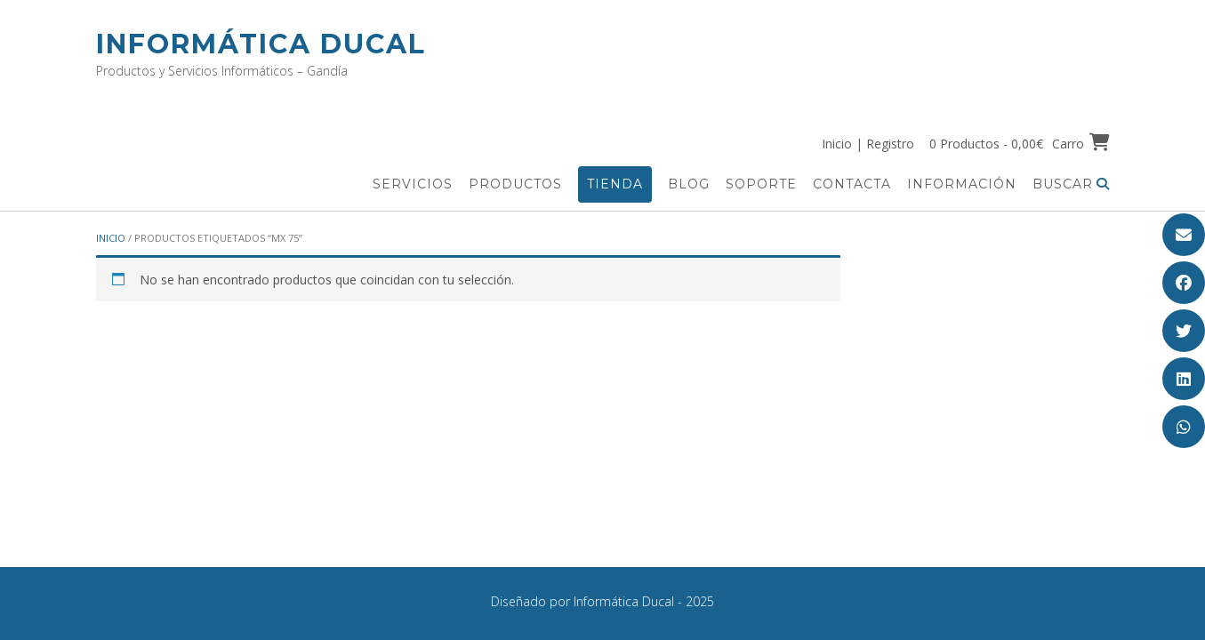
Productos (515, 184)
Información (961, 184)
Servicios (413, 184)
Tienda (615, 184)
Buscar (1071, 184)
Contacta (852, 184)
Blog (689, 184)
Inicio (110, 237)
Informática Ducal (261, 44)
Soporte (761, 184)
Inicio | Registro (868, 143)
